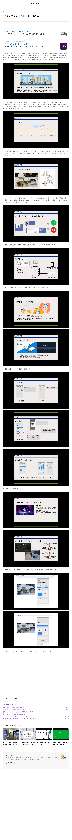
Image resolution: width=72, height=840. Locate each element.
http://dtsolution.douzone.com (14, 29)
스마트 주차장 (48, 53)
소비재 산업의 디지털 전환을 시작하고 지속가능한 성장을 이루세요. (24, 46)
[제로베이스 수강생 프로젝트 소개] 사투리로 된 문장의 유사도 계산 (17, 711)
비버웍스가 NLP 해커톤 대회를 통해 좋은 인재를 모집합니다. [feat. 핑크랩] (19, 718)
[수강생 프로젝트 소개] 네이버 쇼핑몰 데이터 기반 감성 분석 (15, 714)
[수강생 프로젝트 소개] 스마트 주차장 (11, 713)
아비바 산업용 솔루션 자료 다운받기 (16, 44)
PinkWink (36, 3)
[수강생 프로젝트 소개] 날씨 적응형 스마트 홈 (12, 707)
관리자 (41, 774)
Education (6, 704)
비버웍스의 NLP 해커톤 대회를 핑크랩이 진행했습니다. (14, 709)
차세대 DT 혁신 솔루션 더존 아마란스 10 (18, 32)
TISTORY (36, 774)
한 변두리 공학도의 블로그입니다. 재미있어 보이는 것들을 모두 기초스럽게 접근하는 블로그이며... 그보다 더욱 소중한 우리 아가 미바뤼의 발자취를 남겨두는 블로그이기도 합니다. (33, 758)
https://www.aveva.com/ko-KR (14, 41)
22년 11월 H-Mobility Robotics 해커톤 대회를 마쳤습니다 (15, 716)
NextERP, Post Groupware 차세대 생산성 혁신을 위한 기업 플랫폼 (24, 34)
